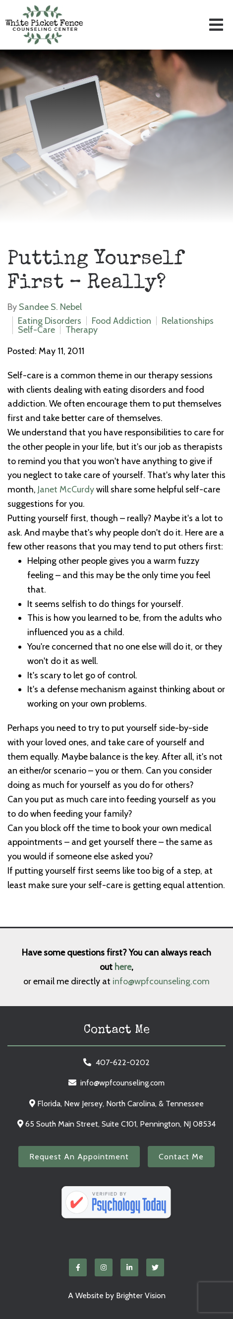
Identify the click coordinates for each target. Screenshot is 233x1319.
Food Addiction (121, 320)
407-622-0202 (123, 1062)
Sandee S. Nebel (50, 306)
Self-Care (36, 329)
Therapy (81, 329)
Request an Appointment (79, 1156)
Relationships (188, 320)
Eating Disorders (49, 320)
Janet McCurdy (66, 489)
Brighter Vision (141, 1295)
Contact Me (181, 1156)
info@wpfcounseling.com (161, 981)
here (123, 966)
